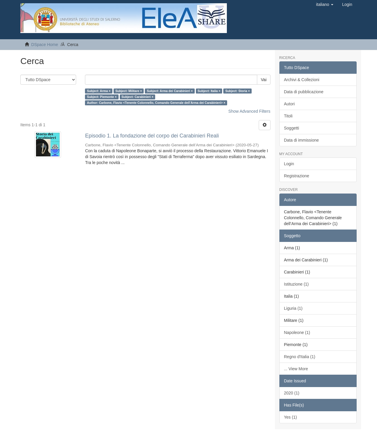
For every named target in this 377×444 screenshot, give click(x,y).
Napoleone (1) (297, 332)
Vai (263, 79)
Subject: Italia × (209, 91)
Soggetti (291, 128)
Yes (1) (290, 417)
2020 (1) (291, 393)
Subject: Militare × (128, 91)
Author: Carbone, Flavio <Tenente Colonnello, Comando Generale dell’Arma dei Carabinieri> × (156, 102)
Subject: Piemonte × (102, 97)
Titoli (288, 116)
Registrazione (296, 175)
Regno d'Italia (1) (299, 356)
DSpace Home (44, 44)
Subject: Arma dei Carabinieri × (170, 91)
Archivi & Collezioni (301, 79)
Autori (289, 103)
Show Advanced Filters (249, 111)
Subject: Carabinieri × (137, 97)
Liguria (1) (293, 308)
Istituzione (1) (296, 284)
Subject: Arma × (99, 91)
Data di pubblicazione (304, 91)
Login (289, 163)
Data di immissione (301, 140)
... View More (296, 368)
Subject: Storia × (237, 91)
